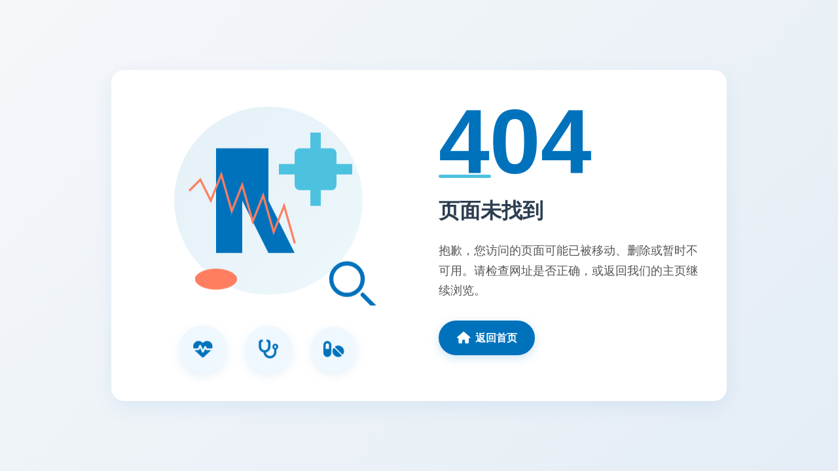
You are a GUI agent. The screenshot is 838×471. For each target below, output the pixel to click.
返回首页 (487, 337)
